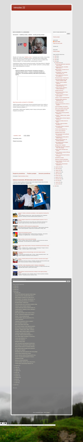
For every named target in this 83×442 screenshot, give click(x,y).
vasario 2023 (58, 182)
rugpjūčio (17, 370)
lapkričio (17, 365)
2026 (55, 56)
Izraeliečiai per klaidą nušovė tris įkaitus (22, 333)
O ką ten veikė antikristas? (60, 130)
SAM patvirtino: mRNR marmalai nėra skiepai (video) (28, 226)
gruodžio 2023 (58, 62)
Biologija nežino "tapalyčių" (60, 145)
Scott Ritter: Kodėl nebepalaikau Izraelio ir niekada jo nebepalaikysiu (31, 265)
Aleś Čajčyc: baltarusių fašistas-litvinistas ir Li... (61, 124)
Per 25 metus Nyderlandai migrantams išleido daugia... (25, 294)
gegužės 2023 (58, 177)
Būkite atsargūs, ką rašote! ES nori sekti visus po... (62, 70)
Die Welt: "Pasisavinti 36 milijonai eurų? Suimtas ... (61, 95)
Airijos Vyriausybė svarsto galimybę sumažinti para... (62, 135)
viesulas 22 (19, 7)
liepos (16, 372)
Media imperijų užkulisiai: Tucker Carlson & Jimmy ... (61, 93)
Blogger (48, 412)
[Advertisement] (41, 21)
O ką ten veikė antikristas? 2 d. (21, 338)
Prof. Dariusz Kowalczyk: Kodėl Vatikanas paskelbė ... (61, 110)
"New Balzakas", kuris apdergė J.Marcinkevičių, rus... (61, 73)
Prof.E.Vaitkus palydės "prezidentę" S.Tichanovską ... (62, 127)
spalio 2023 (58, 168)
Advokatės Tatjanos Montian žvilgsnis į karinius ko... (25, 331)
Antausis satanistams (59, 102)
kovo (16, 379)
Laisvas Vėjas (57, 41)
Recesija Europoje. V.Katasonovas (62, 77)
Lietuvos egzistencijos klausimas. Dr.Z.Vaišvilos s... (61, 76)
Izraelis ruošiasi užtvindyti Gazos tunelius (23, 353)
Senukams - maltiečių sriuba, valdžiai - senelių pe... (25, 329)
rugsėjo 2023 (58, 170)
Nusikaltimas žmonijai (59, 157)
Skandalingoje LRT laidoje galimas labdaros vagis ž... (62, 137)
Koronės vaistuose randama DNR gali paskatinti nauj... (25, 355)
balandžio (17, 377)
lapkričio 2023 (58, 166)
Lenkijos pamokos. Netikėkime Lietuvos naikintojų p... (61, 88)
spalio (16, 367)
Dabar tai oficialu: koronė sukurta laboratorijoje (27, 239)
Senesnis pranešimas (44, 173)
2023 (55, 61)
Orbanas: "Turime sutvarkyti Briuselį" (62, 97)
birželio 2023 (58, 175)
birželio (16, 374)
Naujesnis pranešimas (19, 173)
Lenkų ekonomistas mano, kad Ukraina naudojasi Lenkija (61, 80)
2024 (55, 59)
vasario (16, 380)
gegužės (17, 375)
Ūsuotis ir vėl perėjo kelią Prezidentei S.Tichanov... (24, 356)
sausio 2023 (58, 183)
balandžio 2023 (59, 178)
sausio (16, 382)
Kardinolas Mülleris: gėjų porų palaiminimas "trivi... (61, 100)
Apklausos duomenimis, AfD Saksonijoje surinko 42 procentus (28, 179)
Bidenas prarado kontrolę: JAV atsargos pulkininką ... (61, 140)
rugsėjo (16, 369)
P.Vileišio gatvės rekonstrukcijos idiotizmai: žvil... (61, 164)
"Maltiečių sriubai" (28, 57)
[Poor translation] (5, 423)
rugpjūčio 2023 (58, 172)
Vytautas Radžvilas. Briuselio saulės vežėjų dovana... (62, 162)
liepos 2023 (58, 173)
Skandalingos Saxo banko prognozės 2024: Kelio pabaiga (62, 147)
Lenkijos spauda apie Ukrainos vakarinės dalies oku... (61, 85)
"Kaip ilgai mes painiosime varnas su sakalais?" (24, 321)
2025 (55, 57)
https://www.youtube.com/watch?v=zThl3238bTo (23, 102)
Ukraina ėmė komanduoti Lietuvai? (25, 232)
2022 (55, 186)
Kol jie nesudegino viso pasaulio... (61, 106)
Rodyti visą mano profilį (57, 43)
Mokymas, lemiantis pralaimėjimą (61, 159)
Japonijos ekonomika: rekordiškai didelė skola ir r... (61, 67)
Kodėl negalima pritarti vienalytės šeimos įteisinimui (61, 143)
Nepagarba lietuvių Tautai (60, 132)
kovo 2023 (58, 180)
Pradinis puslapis (31, 173)
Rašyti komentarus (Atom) (23, 176)
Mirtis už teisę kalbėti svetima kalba (62, 108)
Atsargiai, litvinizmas (59, 90)
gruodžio (17, 292)
